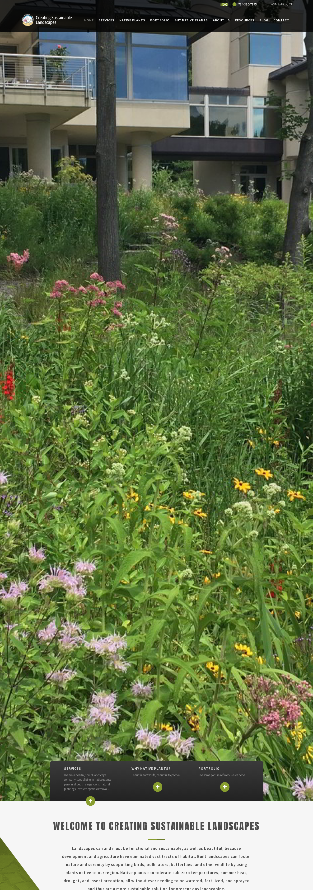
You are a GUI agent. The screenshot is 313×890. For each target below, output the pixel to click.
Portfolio (160, 20)
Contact (281, 20)
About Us (221, 20)
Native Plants (132, 20)
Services (106, 20)
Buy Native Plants (191, 20)
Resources (244, 20)
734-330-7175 (247, 4)
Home (89, 20)
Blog (263, 20)
